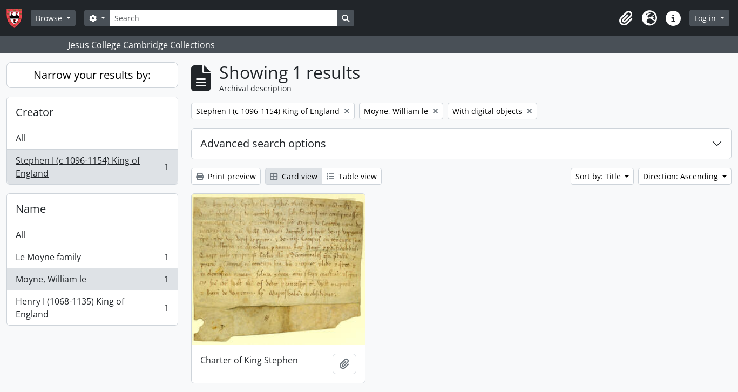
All (20, 138)
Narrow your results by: (92, 74)
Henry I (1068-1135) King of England (92, 307)
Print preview (226, 176)
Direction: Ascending (681, 176)
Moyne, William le (92, 281)
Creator (34, 112)
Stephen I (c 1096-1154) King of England (92, 166)
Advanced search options (263, 143)
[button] (626, 18)
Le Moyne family (92, 259)
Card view (293, 176)
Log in (706, 18)
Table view (352, 176)
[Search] (223, 18)
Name (31, 208)
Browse (50, 18)
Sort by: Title (599, 176)
